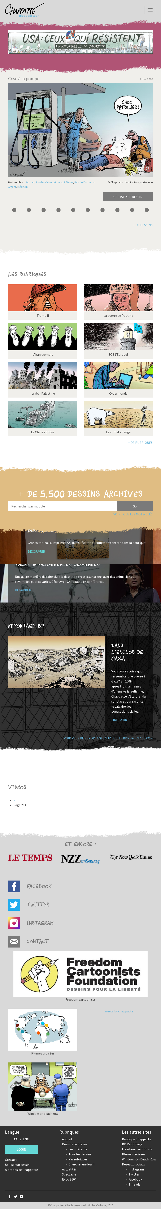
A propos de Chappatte (21, 1170)
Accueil (67, 1139)
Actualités (69, 1169)
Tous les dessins (80, 1154)
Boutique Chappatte (136, 1139)
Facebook (135, 1179)
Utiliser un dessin (17, 1165)
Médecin (22, 187)
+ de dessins (143, 225)
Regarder (23, 590)
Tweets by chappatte (118, 1011)
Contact (11, 1159)
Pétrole (68, 182)
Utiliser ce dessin (128, 197)
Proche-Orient (44, 182)
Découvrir (36, 551)
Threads (134, 1184)
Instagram (136, 1169)
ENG (26, 1139)
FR (16, 1139)
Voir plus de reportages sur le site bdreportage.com (108, 738)
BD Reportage (132, 1144)
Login (21, 1149)
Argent (12, 187)
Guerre (58, 182)
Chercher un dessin (82, 1164)
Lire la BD (119, 720)
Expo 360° (69, 1179)
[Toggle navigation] (150, 10)
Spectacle (69, 1174)
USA (26, 182)
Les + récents (78, 1149)
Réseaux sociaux (133, 1164)
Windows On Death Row (139, 1159)
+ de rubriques (140, 442)
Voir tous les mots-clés (133, 514)
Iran (32, 182)
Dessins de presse (74, 1144)
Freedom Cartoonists (137, 1149)
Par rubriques (78, 1159)
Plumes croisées (133, 1154)
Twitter (134, 1174)
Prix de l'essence (84, 182)
